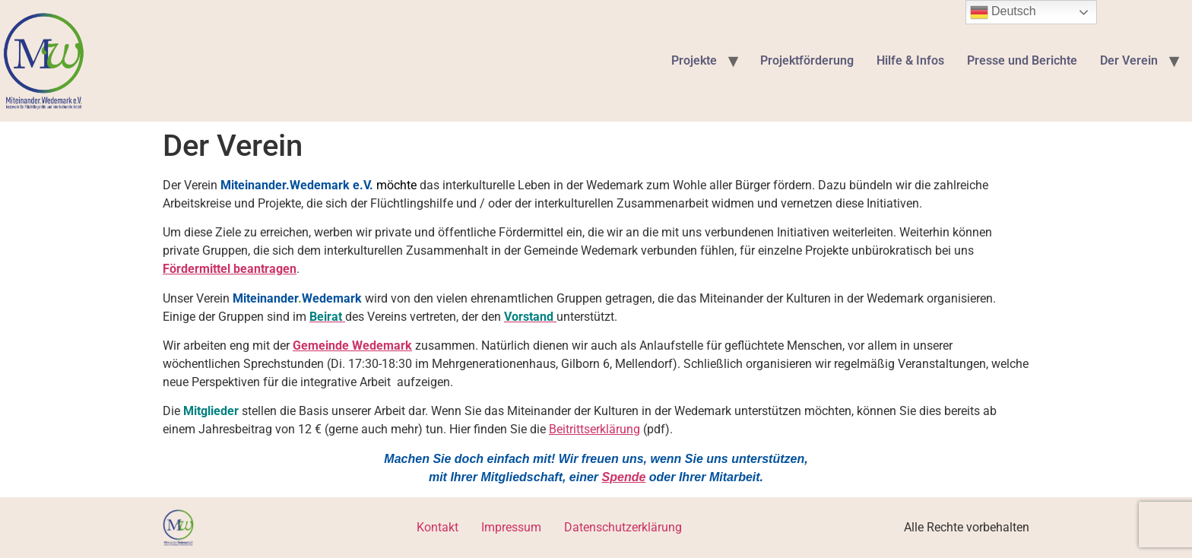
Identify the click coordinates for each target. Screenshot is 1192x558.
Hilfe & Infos (910, 60)
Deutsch (1003, 12)
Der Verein (1129, 60)
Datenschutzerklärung (623, 527)
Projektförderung (807, 60)
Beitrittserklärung (594, 429)
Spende (624, 477)
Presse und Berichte (1022, 60)
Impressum (511, 527)
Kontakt (437, 527)
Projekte (694, 60)
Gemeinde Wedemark (352, 345)
